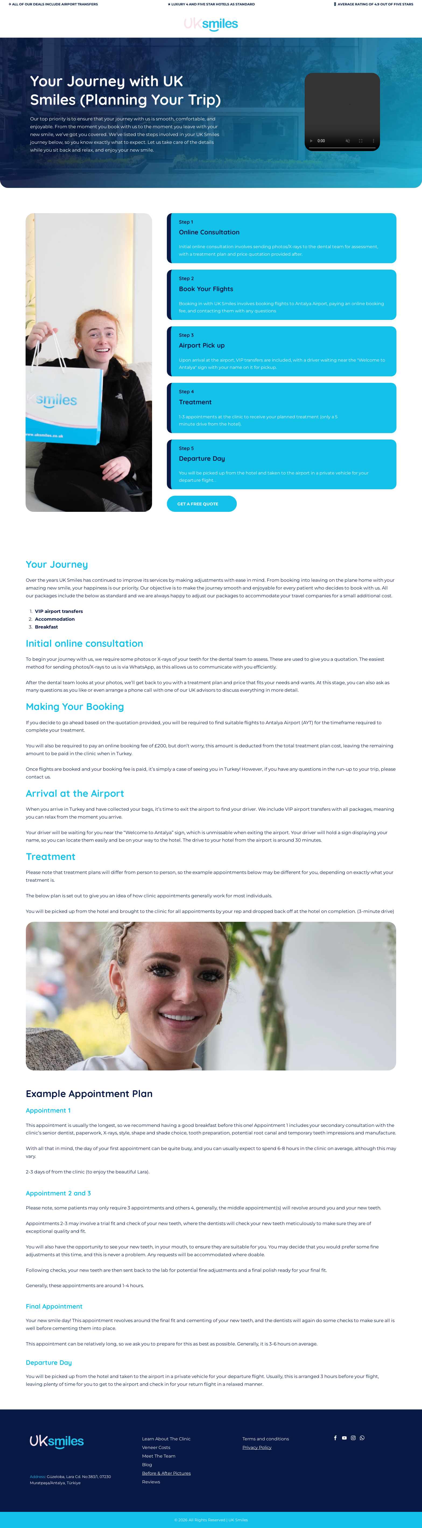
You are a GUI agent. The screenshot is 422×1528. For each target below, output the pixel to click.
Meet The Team (158, 1456)
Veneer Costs (156, 1447)
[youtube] (344, 1439)
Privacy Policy (257, 1447)
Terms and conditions (265, 1438)
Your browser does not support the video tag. (342, 113)
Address (37, 1476)
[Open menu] (397, 24)
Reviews (151, 1481)
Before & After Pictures (166, 1473)
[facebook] (335, 1439)
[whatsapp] (362, 1439)
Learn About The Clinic (166, 1438)
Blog (147, 1464)
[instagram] (353, 1439)
